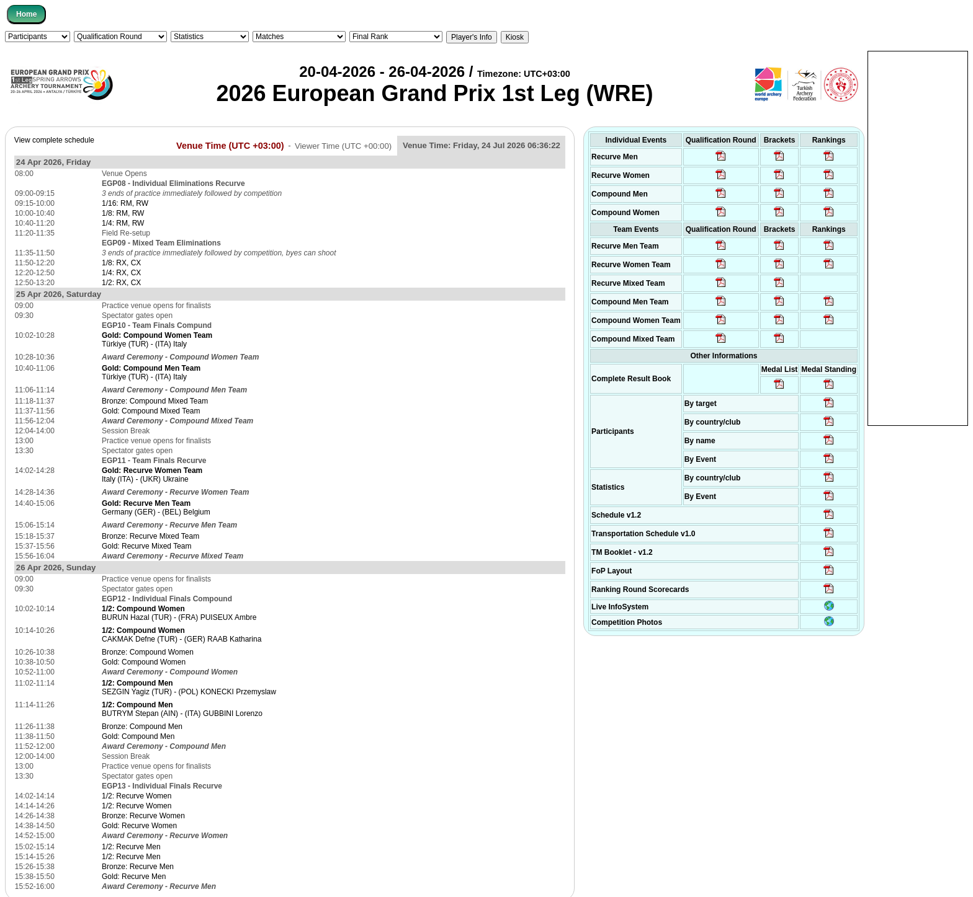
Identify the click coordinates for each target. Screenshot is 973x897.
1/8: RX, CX (121, 262)
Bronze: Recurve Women (143, 815)
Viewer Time (343, 145)
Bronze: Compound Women (148, 652)
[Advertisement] (917, 237)
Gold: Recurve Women (139, 825)
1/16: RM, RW (125, 203)
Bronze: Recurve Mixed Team (150, 536)
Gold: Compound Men (138, 736)
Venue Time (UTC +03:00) (230, 145)
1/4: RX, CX (121, 272)
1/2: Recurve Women (137, 796)
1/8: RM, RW (123, 213)
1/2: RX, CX (121, 282)
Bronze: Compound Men (142, 726)
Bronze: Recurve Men (138, 866)
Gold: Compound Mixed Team (151, 411)
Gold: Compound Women (144, 662)
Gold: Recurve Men (134, 876)
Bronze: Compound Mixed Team (155, 401)
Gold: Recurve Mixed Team (147, 546)
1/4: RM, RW (123, 223)
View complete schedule (54, 140)
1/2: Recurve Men (131, 846)
